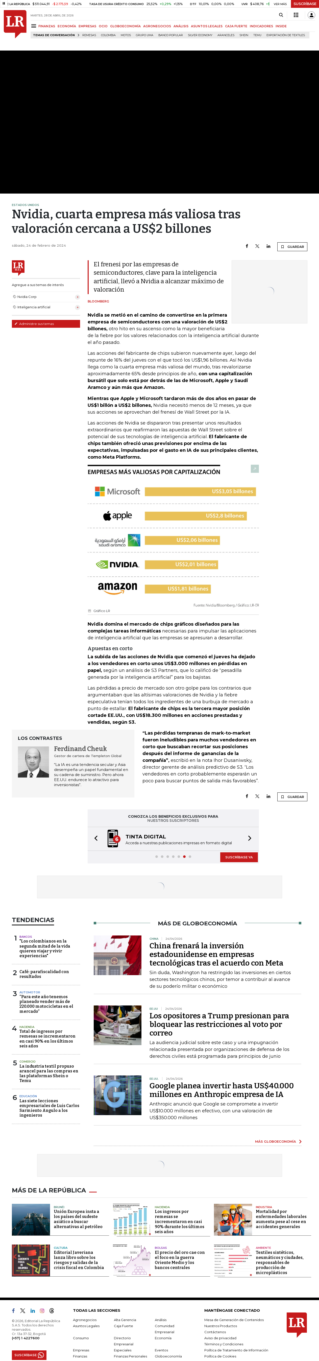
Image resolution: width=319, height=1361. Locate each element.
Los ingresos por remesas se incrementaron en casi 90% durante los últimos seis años (179, 1221)
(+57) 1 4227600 (25, 1338)
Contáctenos (215, 1332)
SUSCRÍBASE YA (239, 857)
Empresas (81, 1350)
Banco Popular (170, 35)
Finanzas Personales (130, 1356)
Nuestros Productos (220, 1326)
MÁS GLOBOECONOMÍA (275, 1141)
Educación (28, 1096)
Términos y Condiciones (223, 1344)
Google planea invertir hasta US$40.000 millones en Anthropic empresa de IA (222, 1090)
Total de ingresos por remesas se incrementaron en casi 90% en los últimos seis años (47, 1038)
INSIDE (281, 26)
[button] (94, 839)
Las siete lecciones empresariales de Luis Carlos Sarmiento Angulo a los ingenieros (49, 1108)
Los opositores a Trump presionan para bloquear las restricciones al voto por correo (219, 1024)
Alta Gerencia (125, 1320)
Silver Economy (200, 35)
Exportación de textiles (285, 35)
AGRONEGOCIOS (157, 26)
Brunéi (59, 1207)
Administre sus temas (34, 324)
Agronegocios (84, 1320)
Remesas (89, 35)
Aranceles (225, 35)
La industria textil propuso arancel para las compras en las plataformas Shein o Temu (48, 1073)
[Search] (281, 15)
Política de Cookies (220, 1356)
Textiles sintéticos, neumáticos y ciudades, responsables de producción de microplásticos (280, 1262)
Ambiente (263, 1248)
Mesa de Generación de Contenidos (234, 1320)
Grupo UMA (144, 35)
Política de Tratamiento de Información (236, 1350)
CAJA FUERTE (236, 26)
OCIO (103, 26)
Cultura (60, 1248)
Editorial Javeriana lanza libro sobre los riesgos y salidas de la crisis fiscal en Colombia (79, 1260)
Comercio (27, 1061)
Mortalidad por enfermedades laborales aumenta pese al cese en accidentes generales (281, 1219)
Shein (243, 35)
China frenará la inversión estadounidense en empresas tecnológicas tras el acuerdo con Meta (216, 954)
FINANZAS (46, 26)
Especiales (122, 1350)
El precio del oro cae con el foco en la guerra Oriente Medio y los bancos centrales (180, 1260)
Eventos (161, 1350)
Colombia (108, 35)
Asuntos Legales (86, 1326)
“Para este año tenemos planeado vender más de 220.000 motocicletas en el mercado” (46, 1004)
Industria (264, 1207)
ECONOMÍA (67, 26)
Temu (257, 35)
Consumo (81, 1338)
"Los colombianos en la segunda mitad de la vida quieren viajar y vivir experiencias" (44, 948)
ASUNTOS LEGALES (207, 26)
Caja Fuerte (123, 1326)
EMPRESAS (87, 26)
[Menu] (34, 25)
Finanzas (80, 1356)
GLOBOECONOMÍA (125, 26)
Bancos (25, 936)
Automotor (29, 992)
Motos (126, 35)
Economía (163, 1338)
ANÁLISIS (181, 26)
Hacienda (26, 1027)
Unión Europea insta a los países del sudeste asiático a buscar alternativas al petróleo (78, 1219)
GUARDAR (292, 247)
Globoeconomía (168, 1356)
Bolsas (161, 1248)
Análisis (160, 1320)
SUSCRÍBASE (304, 4)
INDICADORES (261, 26)
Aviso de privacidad (220, 1338)
